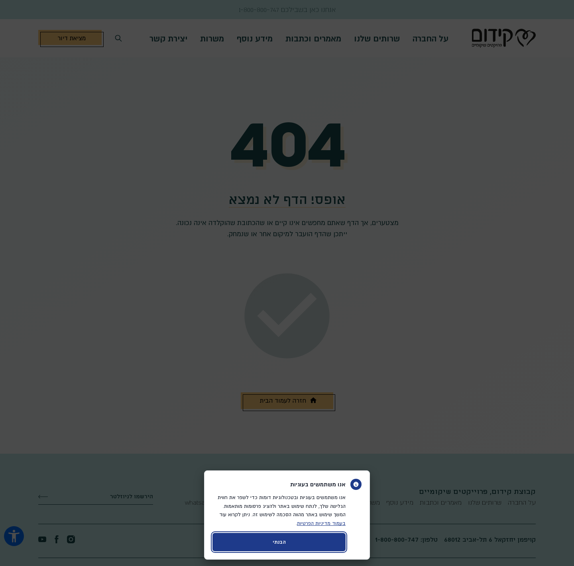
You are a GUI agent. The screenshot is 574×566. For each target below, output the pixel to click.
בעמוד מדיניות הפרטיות (321, 523)
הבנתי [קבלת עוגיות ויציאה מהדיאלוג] (279, 542)
